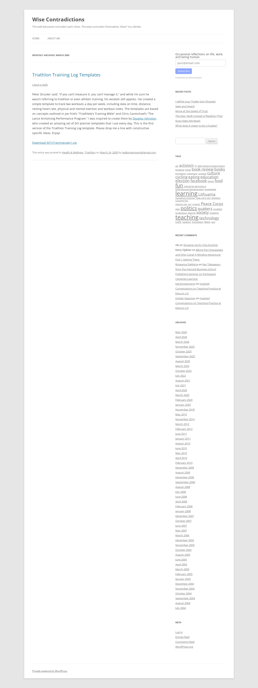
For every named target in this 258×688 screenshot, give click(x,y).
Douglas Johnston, (145, 118)
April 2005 (181, 564)
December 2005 (184, 540)
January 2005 (183, 579)
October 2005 (183, 550)
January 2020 (183, 405)
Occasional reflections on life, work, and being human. (199, 55)
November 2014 (185, 419)
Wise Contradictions (58, 19)
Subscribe (183, 71)
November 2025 (185, 346)
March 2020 (182, 395)
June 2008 (181, 496)
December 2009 (184, 467)
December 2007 (184, 516)
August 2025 (182, 361)
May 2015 (181, 414)
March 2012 (182, 424)
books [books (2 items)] (219, 169)
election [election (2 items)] (182, 180)
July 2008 (180, 492)
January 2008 (183, 511)
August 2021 (182, 380)
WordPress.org (184, 646)
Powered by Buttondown (188, 77)
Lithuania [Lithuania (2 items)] (206, 194)
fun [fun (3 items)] (179, 185)
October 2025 (183, 351)
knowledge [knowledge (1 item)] (210, 189)
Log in (179, 632)
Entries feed (182, 637)
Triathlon (90, 152)
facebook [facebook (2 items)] (198, 180)
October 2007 (183, 521)
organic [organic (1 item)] (196, 204)
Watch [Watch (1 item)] (207, 222)
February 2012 (183, 429)
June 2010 (181, 448)
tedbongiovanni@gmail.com (139, 152)
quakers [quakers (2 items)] (205, 208)
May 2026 (181, 332)
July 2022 (180, 375)
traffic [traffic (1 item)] (178, 222)
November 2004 (185, 588)
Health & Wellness (72, 152)
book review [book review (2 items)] (202, 169)
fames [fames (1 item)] (211, 181)
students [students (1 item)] (214, 213)
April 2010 (181, 458)
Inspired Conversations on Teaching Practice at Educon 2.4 (198, 288)
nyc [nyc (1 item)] (189, 204)
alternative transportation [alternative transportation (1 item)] (211, 166)
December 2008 (184, 477)
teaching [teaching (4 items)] (187, 217)
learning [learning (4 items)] (186, 193)
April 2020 (181, 390)
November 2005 (185, 545)
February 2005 (183, 574)
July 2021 (180, 385)
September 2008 (185, 482)
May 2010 (181, 453)
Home (36, 38)
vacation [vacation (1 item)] (186, 222)
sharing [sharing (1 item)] (192, 213)
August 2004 (182, 603)
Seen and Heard (185, 106)
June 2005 (181, 559)
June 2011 (181, 434)
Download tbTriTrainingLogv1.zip (54, 143)
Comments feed (185, 642)
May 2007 (181, 530)
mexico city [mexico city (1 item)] (181, 204)
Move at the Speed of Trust (191, 111)
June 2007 (181, 525)
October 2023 (183, 371)
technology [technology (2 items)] (209, 218)
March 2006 (182, 535)
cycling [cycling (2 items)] (181, 176)
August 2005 (182, 555)
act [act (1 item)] (176, 166)
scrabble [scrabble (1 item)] (217, 209)
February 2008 (183, 506)
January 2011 (183, 438)
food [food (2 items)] (219, 180)
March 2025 (182, 366)
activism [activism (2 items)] (186, 165)
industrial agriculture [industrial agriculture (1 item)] (195, 186)
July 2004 (180, 608)
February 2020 (183, 400)
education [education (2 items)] (209, 176)
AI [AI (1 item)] (196, 166)
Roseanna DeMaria (186, 264)
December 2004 (184, 584)
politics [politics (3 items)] (189, 208)
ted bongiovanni (185, 284)
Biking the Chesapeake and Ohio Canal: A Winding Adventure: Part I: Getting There (199, 254)
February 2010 (183, 463)
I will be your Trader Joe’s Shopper (195, 101)
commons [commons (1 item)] (192, 173)
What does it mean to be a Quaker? (196, 125)
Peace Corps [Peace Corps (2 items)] (212, 203)
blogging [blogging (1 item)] (179, 169)
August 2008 (182, 487)
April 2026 (181, 337)
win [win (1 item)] (213, 222)
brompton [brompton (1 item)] (180, 173)
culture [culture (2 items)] (213, 173)
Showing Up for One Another (200, 245)
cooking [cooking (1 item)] (202, 173)
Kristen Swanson (185, 298)
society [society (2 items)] (202, 212)
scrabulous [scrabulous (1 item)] (181, 213)
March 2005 (182, 569)
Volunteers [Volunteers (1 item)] (197, 222)
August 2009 (182, 472)
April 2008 (181, 501)
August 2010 (182, 443)
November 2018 (185, 409)
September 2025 (185, 356)
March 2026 (182, 342)
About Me (54, 38)
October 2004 (183, 593)
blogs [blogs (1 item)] (188, 169)
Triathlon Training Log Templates (66, 75)
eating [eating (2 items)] (194, 176)
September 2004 (185, 598)
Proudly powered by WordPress (49, 671)
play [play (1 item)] (177, 209)
